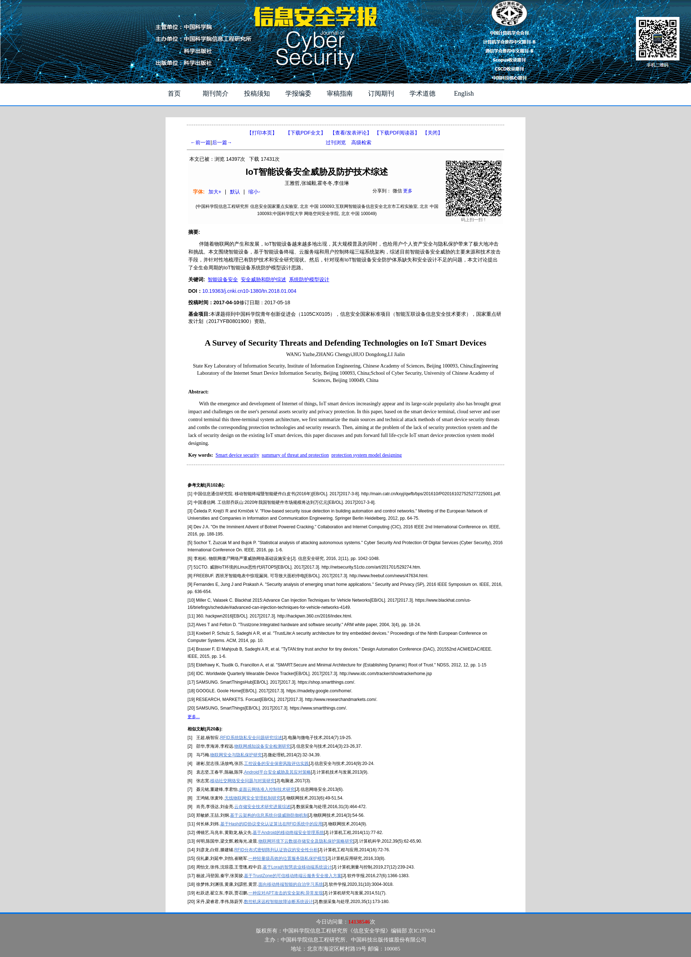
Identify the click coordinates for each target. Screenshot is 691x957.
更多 (407, 190)
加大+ (214, 192)
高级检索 (361, 142)
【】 (351, 133)
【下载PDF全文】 (305, 133)
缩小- (254, 192)
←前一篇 (200, 142)
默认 (235, 192)
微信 (397, 190)
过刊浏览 (336, 142)
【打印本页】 (262, 133)
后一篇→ (222, 142)
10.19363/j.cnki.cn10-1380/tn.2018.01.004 (249, 291)
